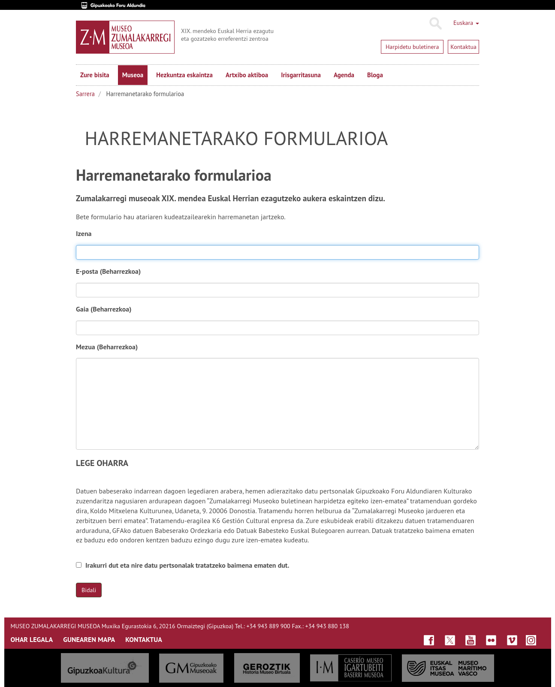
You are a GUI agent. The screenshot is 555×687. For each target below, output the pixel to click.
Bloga (375, 75)
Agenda (344, 75)
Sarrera (85, 94)
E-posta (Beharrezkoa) (110, 271)
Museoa (132, 75)
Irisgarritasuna (301, 75)
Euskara (466, 23)
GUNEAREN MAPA (89, 639)
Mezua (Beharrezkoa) (108, 346)
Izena (84, 233)
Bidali (88, 590)
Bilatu (435, 23)
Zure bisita (94, 75)
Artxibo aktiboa (247, 75)
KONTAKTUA (143, 639)
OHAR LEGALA (32, 639)
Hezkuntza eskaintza (184, 75)
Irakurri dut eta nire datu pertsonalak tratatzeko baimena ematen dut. (182, 565)
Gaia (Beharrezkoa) (105, 309)
